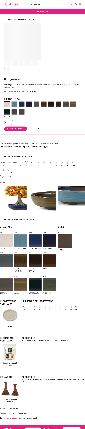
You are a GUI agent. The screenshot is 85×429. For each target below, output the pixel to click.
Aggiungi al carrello (15, 128)
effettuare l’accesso (11, 418)
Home (10, 19)
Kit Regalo (22, 19)
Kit (15, 19)
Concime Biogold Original (10, 364)
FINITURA (16, 99)
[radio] (7, 104)
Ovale (10, 326)
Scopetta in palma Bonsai (10, 400)
